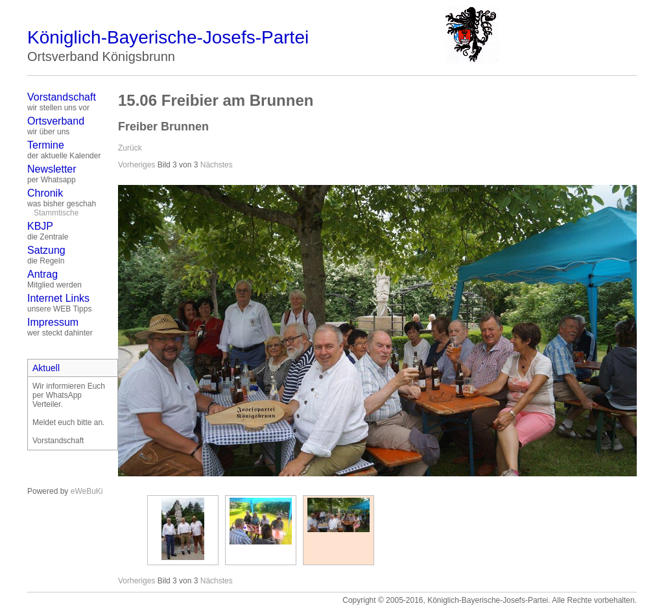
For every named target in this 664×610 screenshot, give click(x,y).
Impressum (52, 322)
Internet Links (58, 298)
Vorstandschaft (61, 97)
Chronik (45, 193)
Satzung (46, 250)
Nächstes (216, 164)
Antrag (42, 274)
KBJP (40, 226)
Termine (45, 145)
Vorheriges (136, 164)
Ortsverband (55, 121)
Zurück (130, 147)
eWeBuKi (87, 491)
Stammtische (56, 212)
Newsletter (52, 169)
